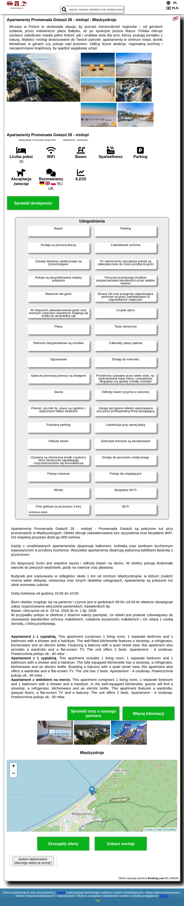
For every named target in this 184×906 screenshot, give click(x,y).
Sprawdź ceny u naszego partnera (93, 713)
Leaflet (148, 829)
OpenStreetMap (166, 829)
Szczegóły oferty (63, 844)
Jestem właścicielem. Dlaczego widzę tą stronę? (33, 861)
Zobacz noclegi (121, 844)
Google (61, 892)
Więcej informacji (148, 714)
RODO (164, 896)
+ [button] (13, 766)
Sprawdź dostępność (33, 203)
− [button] (13, 773)
